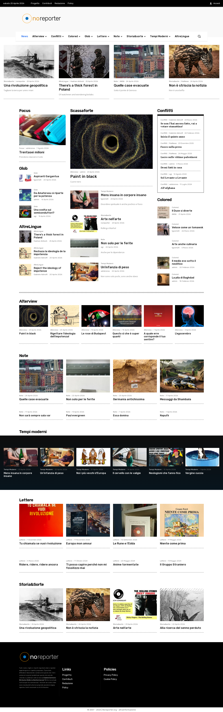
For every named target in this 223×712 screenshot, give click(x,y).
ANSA (122, 81)
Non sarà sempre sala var (34, 415)
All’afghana (168, 188)
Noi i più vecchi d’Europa (91, 473)
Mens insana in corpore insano (123, 195)
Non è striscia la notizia (188, 85)
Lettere (22, 540)
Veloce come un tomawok (187, 227)
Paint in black (83, 176)
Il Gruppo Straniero (173, 564)
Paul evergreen (75, 415)
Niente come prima (173, 543)
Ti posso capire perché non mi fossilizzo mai (86, 566)
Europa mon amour (79, 543)
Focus (21, 148)
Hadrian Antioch (77, 81)
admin (36, 200)
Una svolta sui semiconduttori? (44, 211)
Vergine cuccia (194, 473)
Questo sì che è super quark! (126, 335)
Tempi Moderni (107, 191)
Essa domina (121, 415)
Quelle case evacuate (131, 85)
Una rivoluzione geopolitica (26, 85)
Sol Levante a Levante (174, 177)
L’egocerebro (183, 333)
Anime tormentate (126, 564)
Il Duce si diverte (182, 210)
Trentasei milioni (31, 152)
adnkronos (30, 148)
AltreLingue (63, 81)
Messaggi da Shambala (175, 399)
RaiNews (185, 81)
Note (116, 81)
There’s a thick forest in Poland (78, 87)
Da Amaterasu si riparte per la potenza (48, 194)
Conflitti (164, 120)
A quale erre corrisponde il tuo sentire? (155, 336)
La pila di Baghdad (183, 277)
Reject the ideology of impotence (47, 269)
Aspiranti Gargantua (46, 176)
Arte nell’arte (111, 219)
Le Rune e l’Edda (124, 543)
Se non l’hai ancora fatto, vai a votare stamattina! (179, 125)
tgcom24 (37, 180)
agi (35, 216)
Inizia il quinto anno (173, 136)
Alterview (74, 172)
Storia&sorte (9, 81)
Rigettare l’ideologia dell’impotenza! (62, 335)
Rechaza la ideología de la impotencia (50, 253)
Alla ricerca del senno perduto (180, 628)
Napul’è (164, 415)
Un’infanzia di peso (115, 267)
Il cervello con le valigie (127, 473)
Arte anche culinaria (184, 244)
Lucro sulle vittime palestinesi (179, 157)
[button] (199, 36)
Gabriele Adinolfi (40, 258)
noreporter (20, 81)
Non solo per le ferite (117, 243)
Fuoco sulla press (171, 147)
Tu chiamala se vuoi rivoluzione (40, 543)
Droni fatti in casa (171, 167)
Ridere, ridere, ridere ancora (38, 564)
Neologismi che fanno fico (165, 473)
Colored (175, 207)
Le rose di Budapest (93, 333)
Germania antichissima (128, 399)
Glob (35, 173)
